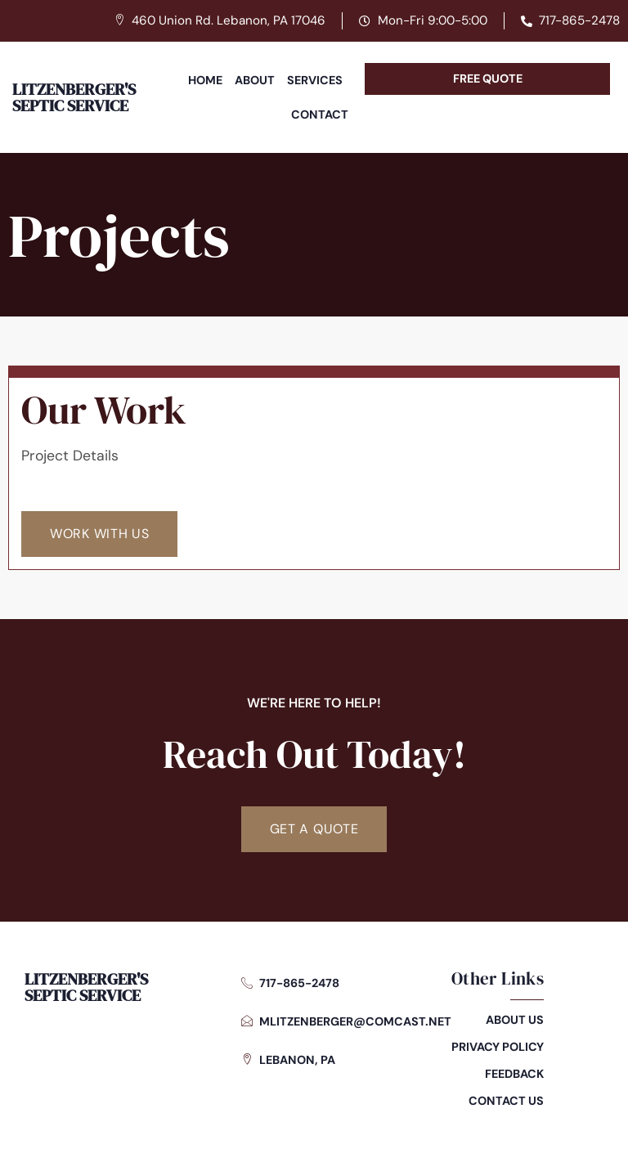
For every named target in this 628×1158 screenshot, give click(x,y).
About (255, 80)
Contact (319, 114)
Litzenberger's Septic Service (74, 97)
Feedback (514, 1073)
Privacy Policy (497, 1046)
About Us (515, 1019)
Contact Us (506, 1100)
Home (205, 80)
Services (315, 80)
